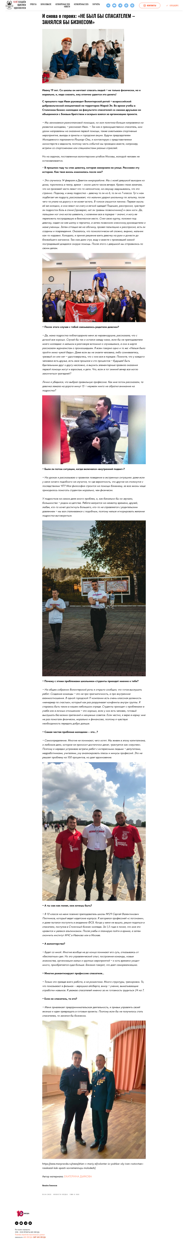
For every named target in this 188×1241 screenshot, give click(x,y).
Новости (67, 6)
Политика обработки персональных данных (30, 1235)
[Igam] (132, 5)
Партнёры (96, 4)
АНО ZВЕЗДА (28, 1237)
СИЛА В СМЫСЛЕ (46, 4)
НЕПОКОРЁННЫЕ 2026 (62, 4)
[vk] (108, 5)
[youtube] (114, 5)
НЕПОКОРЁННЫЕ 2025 (81, 4)
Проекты (33, 4)
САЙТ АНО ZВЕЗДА (39, 1237)
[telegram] (120, 5)
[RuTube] (126, 5)
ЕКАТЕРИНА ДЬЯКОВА (78, 1176)
